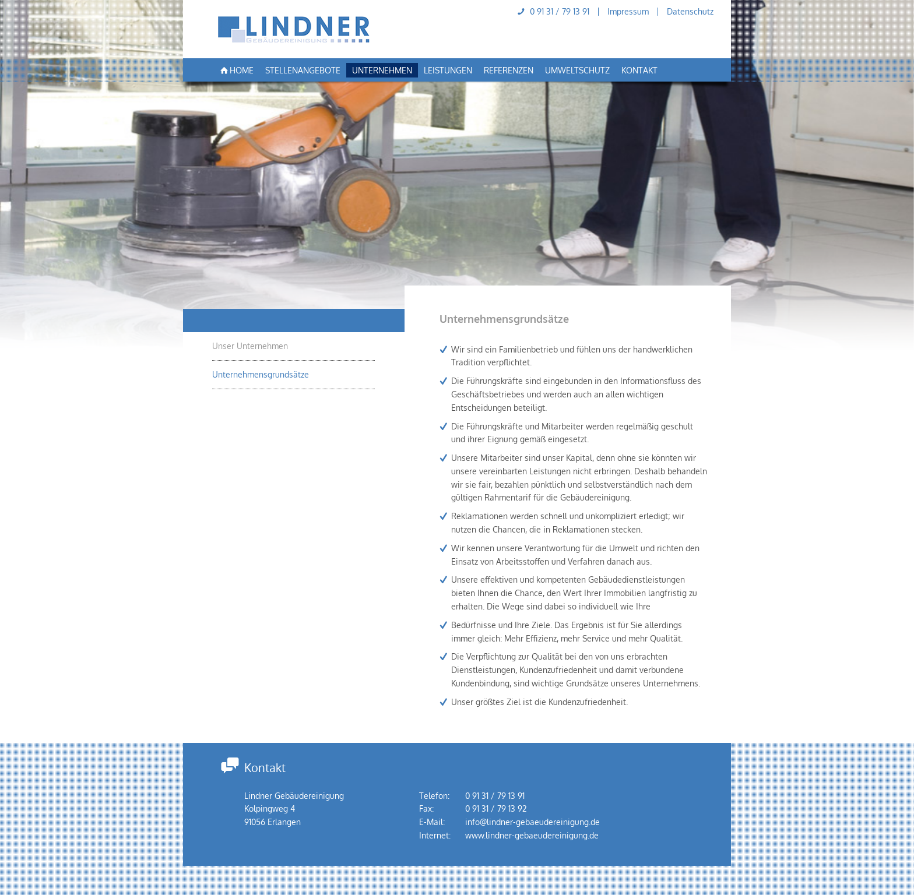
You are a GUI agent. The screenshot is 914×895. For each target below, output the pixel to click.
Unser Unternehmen (250, 346)
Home (236, 70)
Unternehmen (382, 70)
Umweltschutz (577, 70)
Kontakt (639, 70)
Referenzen (508, 70)
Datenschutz (690, 11)
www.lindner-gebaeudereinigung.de (532, 835)
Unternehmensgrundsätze (260, 374)
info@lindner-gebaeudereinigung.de (532, 822)
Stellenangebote (302, 70)
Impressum (628, 11)
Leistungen (448, 70)
